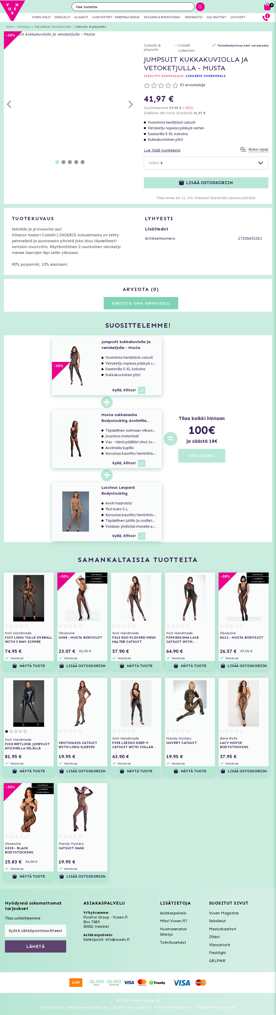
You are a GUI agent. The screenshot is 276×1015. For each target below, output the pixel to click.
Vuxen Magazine (224, 913)
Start (10, 26)
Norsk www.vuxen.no (172, 1007)
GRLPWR (217, 961)
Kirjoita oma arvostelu (141, 303)
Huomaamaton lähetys (173, 932)
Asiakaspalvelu (173, 913)
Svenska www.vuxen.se (86, 1007)
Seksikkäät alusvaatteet (53, 26)
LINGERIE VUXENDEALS (206, 76)
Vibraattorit (219, 945)
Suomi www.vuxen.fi (131, 1007)
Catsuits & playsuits (90, 26)
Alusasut (24, 26)
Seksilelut (217, 921)
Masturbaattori (222, 929)
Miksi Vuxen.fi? (173, 921)
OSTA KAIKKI (202, 455)
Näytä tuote (28, 666)
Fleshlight (217, 953)
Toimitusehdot (173, 942)
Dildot (214, 937)
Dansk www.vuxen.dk (216, 1007)
